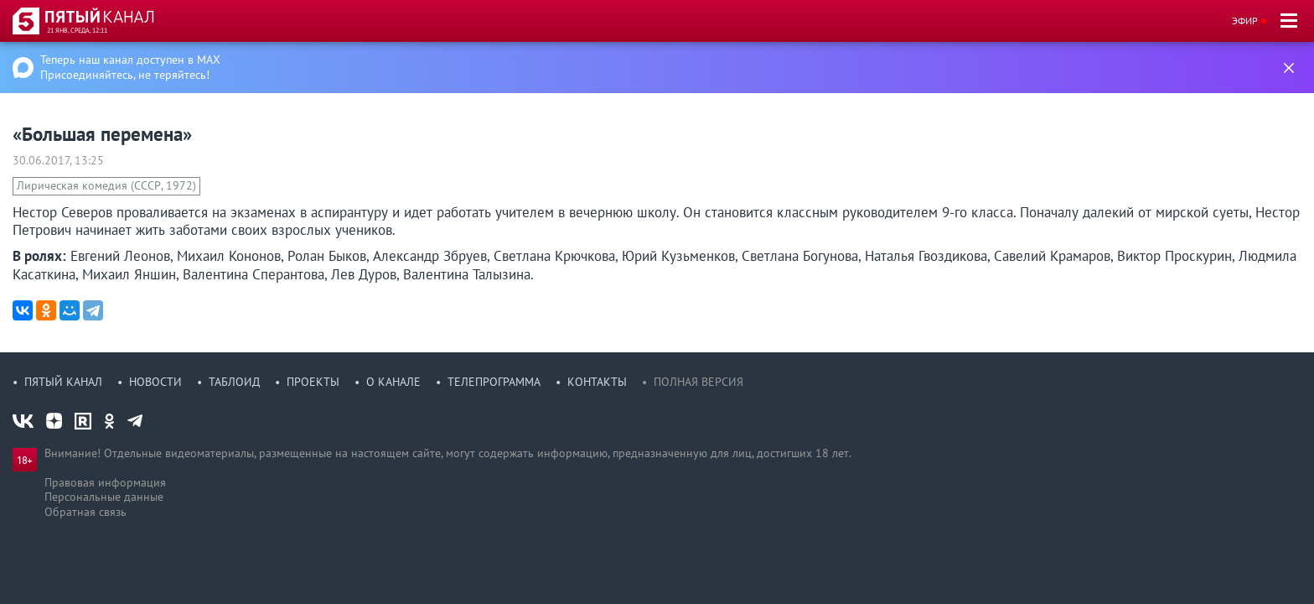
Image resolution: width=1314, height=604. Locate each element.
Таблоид (234, 381)
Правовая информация (105, 482)
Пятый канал (63, 381)
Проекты (313, 381)
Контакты (597, 381)
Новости (155, 381)
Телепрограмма (494, 381)
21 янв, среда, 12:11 (77, 30)
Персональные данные (103, 496)
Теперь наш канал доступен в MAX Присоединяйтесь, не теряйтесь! (130, 67)
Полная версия (698, 381)
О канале (393, 381)
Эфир (1245, 20)
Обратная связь (85, 511)
